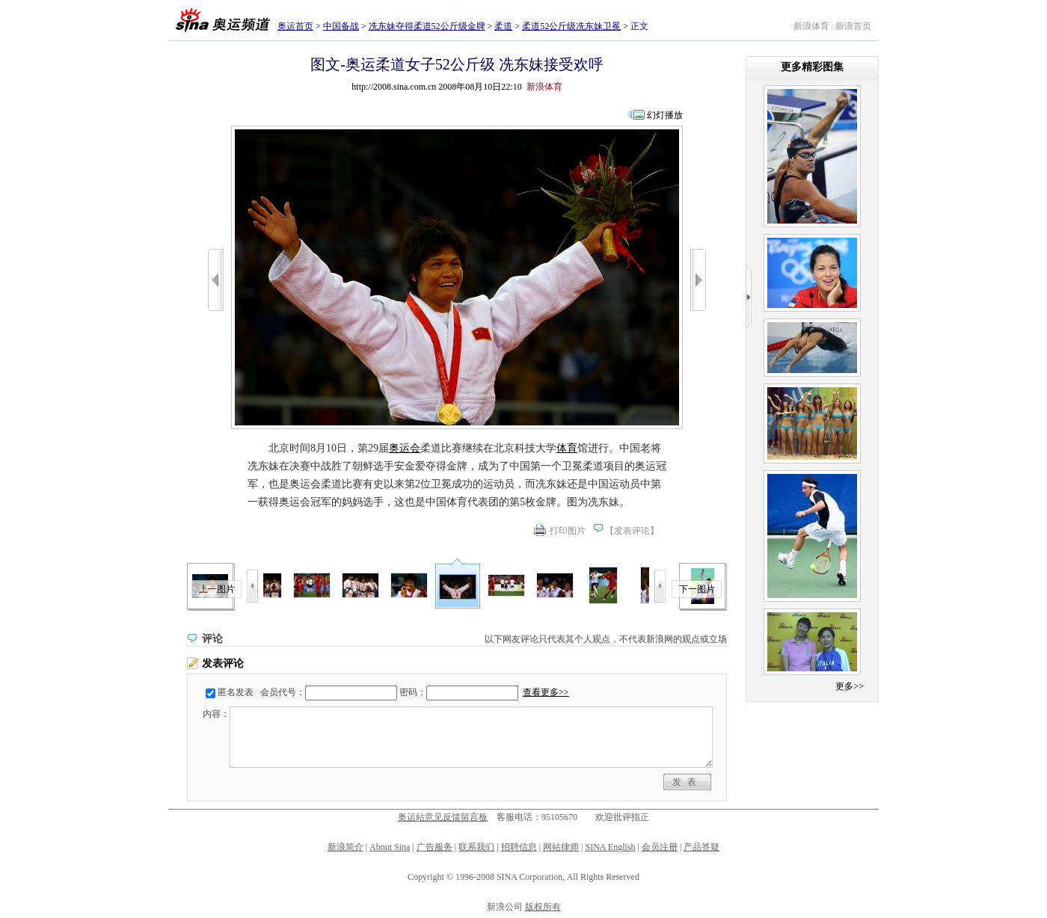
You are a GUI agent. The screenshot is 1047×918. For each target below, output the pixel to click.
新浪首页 (853, 26)
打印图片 (568, 531)
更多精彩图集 (812, 67)
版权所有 (543, 907)
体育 (566, 448)
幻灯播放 (665, 115)
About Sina (389, 847)
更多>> (849, 686)
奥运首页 (295, 26)
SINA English (610, 847)
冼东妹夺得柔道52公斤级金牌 (427, 26)
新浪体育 (811, 26)
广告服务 (434, 847)
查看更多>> (546, 692)
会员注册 (660, 847)
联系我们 (476, 847)
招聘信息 (519, 847)
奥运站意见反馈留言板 (443, 817)
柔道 (503, 26)
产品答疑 (701, 847)
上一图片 (217, 589)
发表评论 (632, 531)
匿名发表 (236, 692)
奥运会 (404, 448)
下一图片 (697, 589)
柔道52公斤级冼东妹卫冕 (571, 26)
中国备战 (341, 26)
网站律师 (561, 847)
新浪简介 (345, 847)
